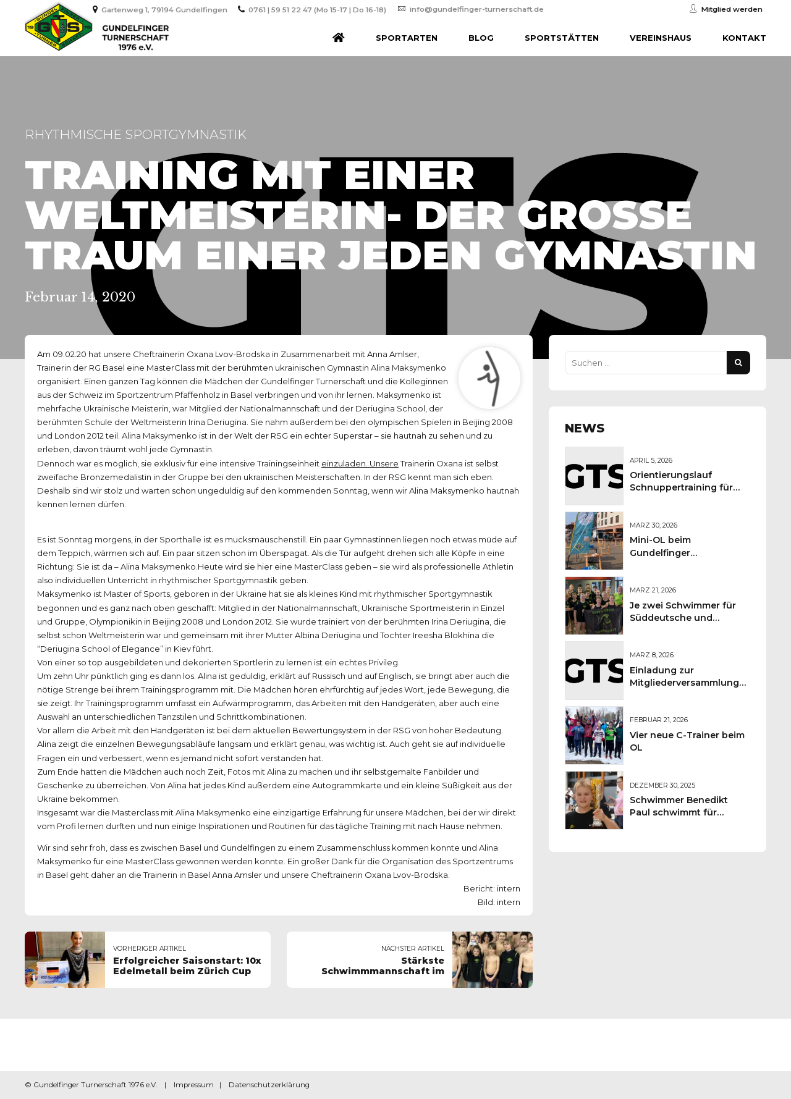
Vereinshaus (661, 38)
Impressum (194, 1084)
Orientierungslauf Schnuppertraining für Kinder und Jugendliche (685, 487)
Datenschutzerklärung (269, 1084)
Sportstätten (562, 38)
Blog (481, 38)
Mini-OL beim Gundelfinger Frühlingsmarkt (665, 552)
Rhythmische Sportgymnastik (136, 134)
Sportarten (407, 38)
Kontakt (744, 38)
